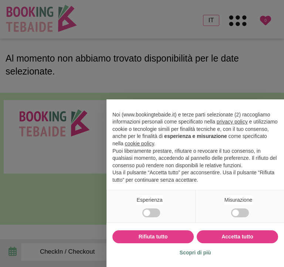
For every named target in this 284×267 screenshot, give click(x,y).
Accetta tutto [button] (237, 237)
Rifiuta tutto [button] (153, 237)
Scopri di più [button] (195, 253)
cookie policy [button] (139, 143)
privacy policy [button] (232, 122)
